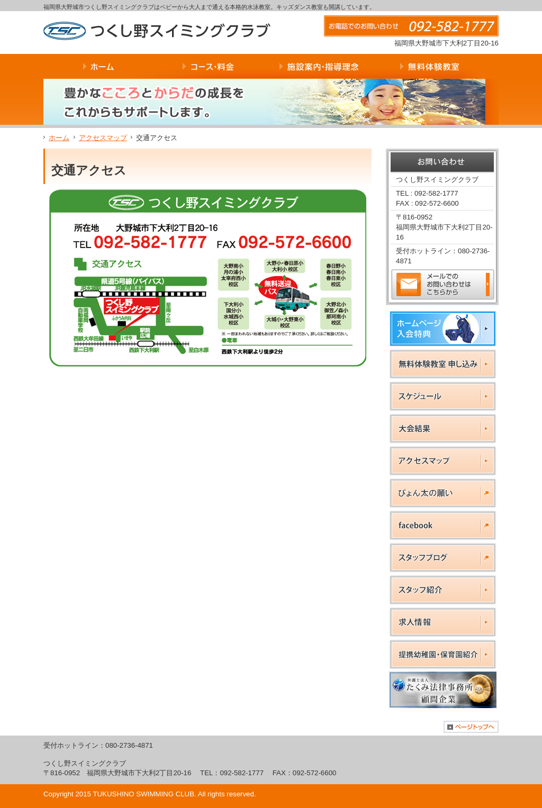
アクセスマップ (103, 138)
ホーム (59, 138)
